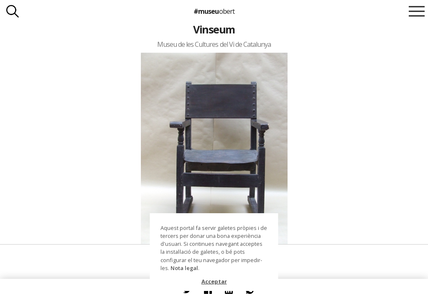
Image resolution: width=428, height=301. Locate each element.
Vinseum (213, 29)
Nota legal (184, 268)
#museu (214, 11)
